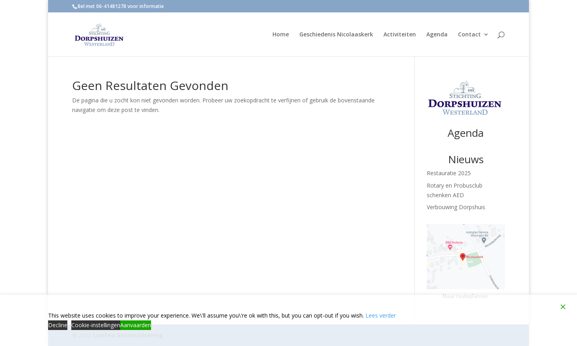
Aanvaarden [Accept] (135, 325)
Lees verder (380, 315)
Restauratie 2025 (449, 173)
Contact (469, 35)
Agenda (437, 35)
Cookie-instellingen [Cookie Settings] (95, 325)
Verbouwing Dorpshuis (456, 207)
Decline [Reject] (57, 325)
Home (280, 35)
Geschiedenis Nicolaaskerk (336, 35)
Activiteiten (399, 35)
